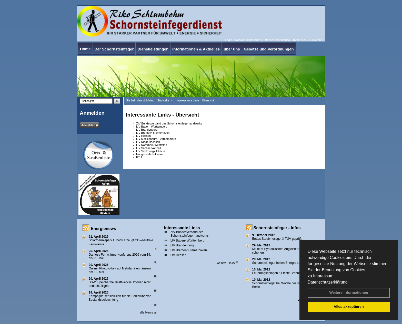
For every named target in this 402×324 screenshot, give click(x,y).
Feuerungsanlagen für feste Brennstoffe (279, 273)
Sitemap (317, 39)
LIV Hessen (143, 135)
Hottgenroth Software (149, 154)
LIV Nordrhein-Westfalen (151, 145)
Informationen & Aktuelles (196, 49)
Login (228, 39)
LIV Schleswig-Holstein (150, 151)
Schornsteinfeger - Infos (277, 228)
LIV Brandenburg (146, 129)
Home (85, 49)
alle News (147, 312)
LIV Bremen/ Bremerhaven (152, 132)
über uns (232, 49)
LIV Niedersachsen (148, 141)
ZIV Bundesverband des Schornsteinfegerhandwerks (169, 123)
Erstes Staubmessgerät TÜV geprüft (277, 239)
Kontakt (239, 39)
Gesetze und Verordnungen (269, 49)
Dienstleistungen (152, 49)
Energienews (103, 228)
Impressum (323, 276)
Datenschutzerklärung (328, 282)
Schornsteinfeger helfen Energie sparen (279, 263)
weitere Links (227, 263)
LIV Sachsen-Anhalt (148, 148)
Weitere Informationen (348, 292)
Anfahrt (296, 39)
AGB (306, 39)
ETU (139, 157)
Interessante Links (182, 228)
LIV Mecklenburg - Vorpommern (156, 138)
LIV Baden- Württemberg (151, 126)
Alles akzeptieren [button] (349, 307)
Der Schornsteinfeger (114, 49)
